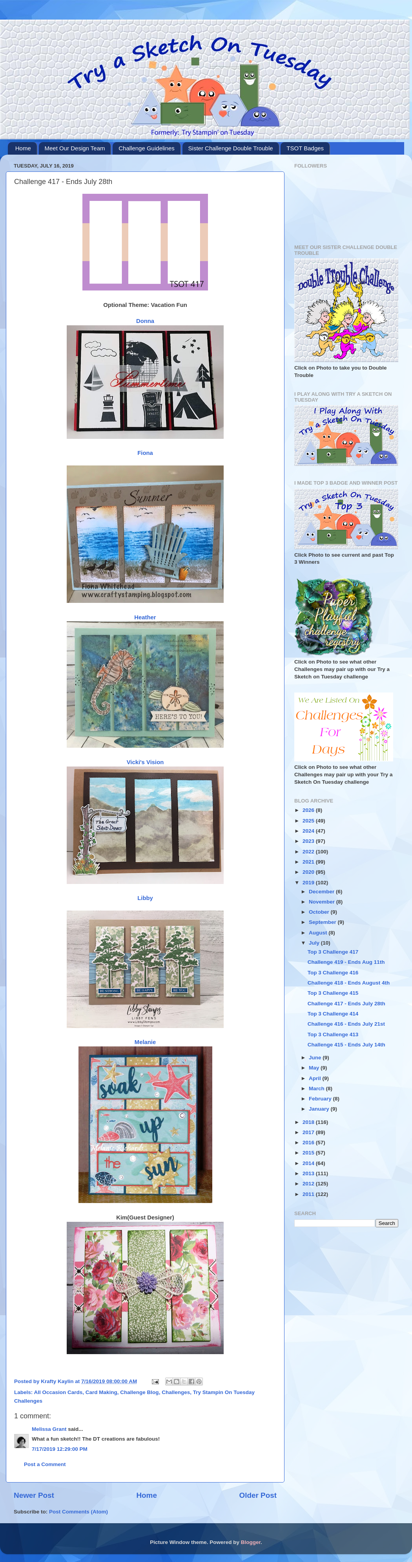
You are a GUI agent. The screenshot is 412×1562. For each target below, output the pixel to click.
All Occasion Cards (58, 1392)
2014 (309, 1163)
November (322, 902)
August (318, 933)
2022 (309, 852)
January (320, 1109)
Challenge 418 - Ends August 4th (349, 983)
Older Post (258, 1495)
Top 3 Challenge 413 (333, 1034)
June (316, 1058)
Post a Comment (45, 1464)
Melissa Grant (49, 1429)
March (317, 1088)
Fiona (145, 453)
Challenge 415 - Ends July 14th (346, 1045)
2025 (309, 821)
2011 (309, 1194)
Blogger (251, 1542)
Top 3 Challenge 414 (333, 1014)
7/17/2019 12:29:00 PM (60, 1449)
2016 (309, 1142)
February (321, 1099)
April (316, 1078)
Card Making (101, 1392)
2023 (309, 841)
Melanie (145, 1042)
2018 (309, 1122)
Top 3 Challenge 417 (333, 952)
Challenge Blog (139, 1392)
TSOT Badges (305, 148)
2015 (309, 1153)
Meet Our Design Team (75, 148)
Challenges (176, 1392)
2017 (309, 1132)
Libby (145, 898)
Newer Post (34, 1495)
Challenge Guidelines (146, 148)
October (320, 912)
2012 (309, 1184)
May (315, 1068)
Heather (145, 617)
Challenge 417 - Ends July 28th (346, 1003)
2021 (309, 862)
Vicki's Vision (145, 762)
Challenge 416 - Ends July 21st (346, 1024)
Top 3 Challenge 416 (333, 973)
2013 (309, 1173)
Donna (145, 321)
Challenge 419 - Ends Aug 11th (346, 962)
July (315, 943)
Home (23, 148)
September (323, 922)
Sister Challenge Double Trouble (230, 148)
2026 (309, 810)
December (322, 892)
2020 (309, 872)
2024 (309, 831)
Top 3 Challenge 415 (333, 993)
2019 (309, 883)
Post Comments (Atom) (78, 1512)
